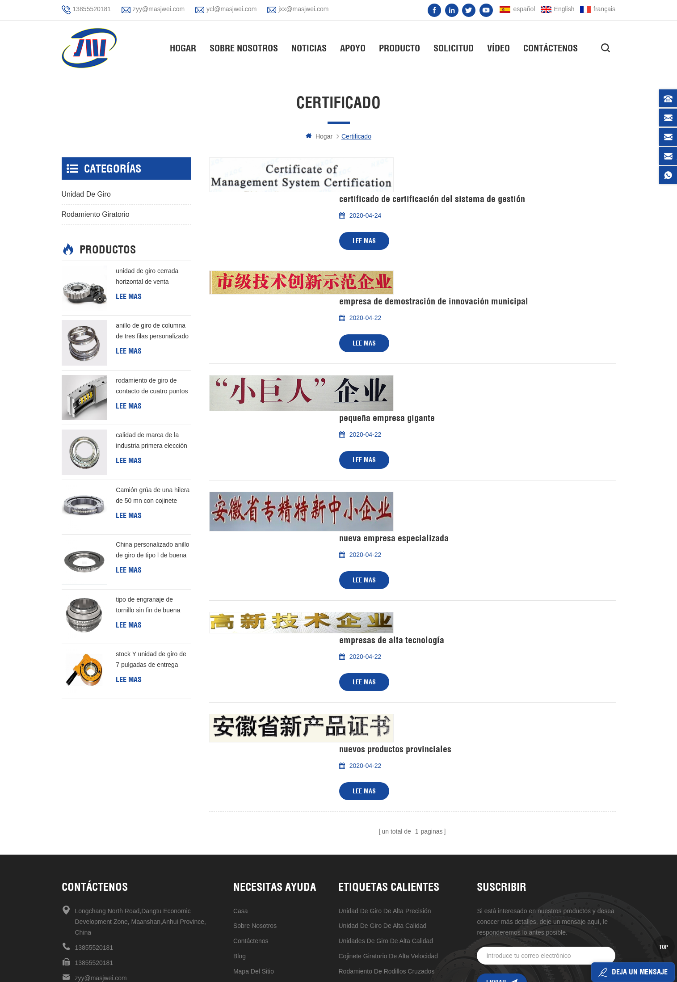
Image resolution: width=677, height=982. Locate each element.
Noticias (311, 47)
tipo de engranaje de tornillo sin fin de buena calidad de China (148, 605)
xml (238, 848)
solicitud (456, 47)
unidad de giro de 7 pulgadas (381, 894)
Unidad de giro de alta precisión (384, 773)
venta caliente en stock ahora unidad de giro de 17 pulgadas (396, 848)
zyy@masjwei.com (159, 9)
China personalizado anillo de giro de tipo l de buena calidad (152, 551)
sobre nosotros (255, 788)
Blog (239, 818)
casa (240, 773)
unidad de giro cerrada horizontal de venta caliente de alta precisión (150, 277)
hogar (185, 47)
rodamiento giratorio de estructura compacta (396, 864)
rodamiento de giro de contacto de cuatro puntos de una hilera (152, 386)
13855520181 (92, 9)
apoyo (355, 47)
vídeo (500, 47)
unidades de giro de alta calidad (385, 803)
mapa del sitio (253, 833)
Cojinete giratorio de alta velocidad (388, 818)
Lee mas (364, 206)
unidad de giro (86, 194)
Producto (401, 47)
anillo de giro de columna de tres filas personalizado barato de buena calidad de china (152, 332)
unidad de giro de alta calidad (382, 788)
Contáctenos (553, 47)
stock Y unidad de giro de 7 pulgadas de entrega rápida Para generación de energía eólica (152, 660)
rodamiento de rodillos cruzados (386, 833)
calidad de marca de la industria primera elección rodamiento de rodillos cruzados (151, 441)
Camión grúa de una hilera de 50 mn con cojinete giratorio (152, 496)
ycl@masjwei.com (231, 9)
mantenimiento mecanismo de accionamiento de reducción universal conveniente (396, 909)
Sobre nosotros (246, 47)
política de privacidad (263, 864)
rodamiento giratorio (96, 214)
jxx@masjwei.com (303, 9)
